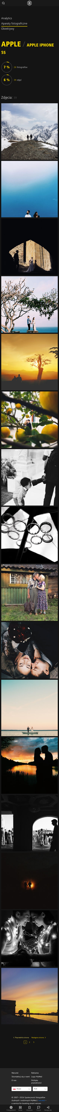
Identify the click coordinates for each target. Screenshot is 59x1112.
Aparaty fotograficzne (14, 23)
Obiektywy (7, 29)
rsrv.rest (41, 1100)
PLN (35, 1089)
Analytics (6, 18)
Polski (17, 1089)
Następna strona (37, 1037)
